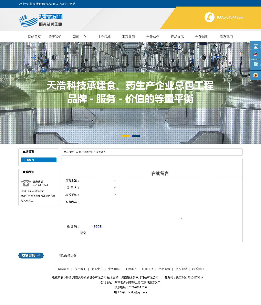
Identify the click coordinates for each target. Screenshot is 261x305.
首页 (78, 152)
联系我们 (226, 36)
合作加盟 (201, 36)
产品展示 (177, 36)
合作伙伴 (152, 36)
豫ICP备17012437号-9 (189, 277)
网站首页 (34, 36)
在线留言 (29, 160)
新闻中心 (79, 36)
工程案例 (128, 36)
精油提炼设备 (67, 255)
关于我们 (55, 36)
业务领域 (104, 36)
